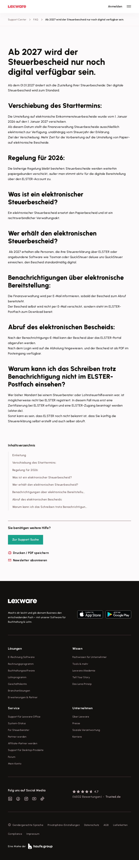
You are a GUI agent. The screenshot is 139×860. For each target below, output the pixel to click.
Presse (76, 723)
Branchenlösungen (19, 690)
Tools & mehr (80, 663)
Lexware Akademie (83, 670)
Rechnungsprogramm (20, 663)
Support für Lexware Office (24, 716)
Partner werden (17, 736)
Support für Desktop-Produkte (26, 750)
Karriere (77, 736)
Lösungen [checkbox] (15, 648)
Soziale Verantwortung (86, 730)
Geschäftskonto (17, 684)
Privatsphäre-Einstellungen (64, 825)
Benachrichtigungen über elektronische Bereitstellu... (48, 492)
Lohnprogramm (17, 677)
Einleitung (19, 455)
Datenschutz (91, 825)
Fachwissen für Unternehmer (89, 657)
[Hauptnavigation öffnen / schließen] (129, 6)
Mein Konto (14, 763)
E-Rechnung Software (21, 657)
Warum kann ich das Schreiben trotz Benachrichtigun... (49, 507)
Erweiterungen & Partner (23, 697)
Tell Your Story (81, 677)
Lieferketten (120, 825)
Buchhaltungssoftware (21, 670)
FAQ (35, 19)
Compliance (15, 833)
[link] (22, 601)
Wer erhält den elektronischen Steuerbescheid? (45, 484)
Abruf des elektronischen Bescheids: (37, 499)
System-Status (17, 723)
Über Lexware (80, 716)
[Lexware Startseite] (17, 6)
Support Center (17, 19)
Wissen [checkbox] (77, 648)
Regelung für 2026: (25, 470)
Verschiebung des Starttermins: (34, 462)
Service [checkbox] (14, 708)
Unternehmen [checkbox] (82, 708)
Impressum (32, 833)
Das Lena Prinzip (82, 684)
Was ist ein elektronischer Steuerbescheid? (42, 477)
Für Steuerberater (18, 730)
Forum (11, 757)
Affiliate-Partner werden (22, 743)
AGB (106, 825)
